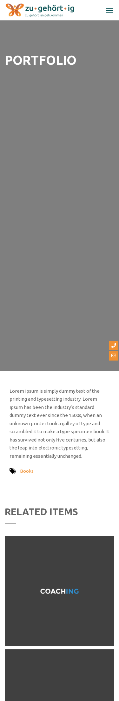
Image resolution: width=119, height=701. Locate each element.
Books (27, 471)
